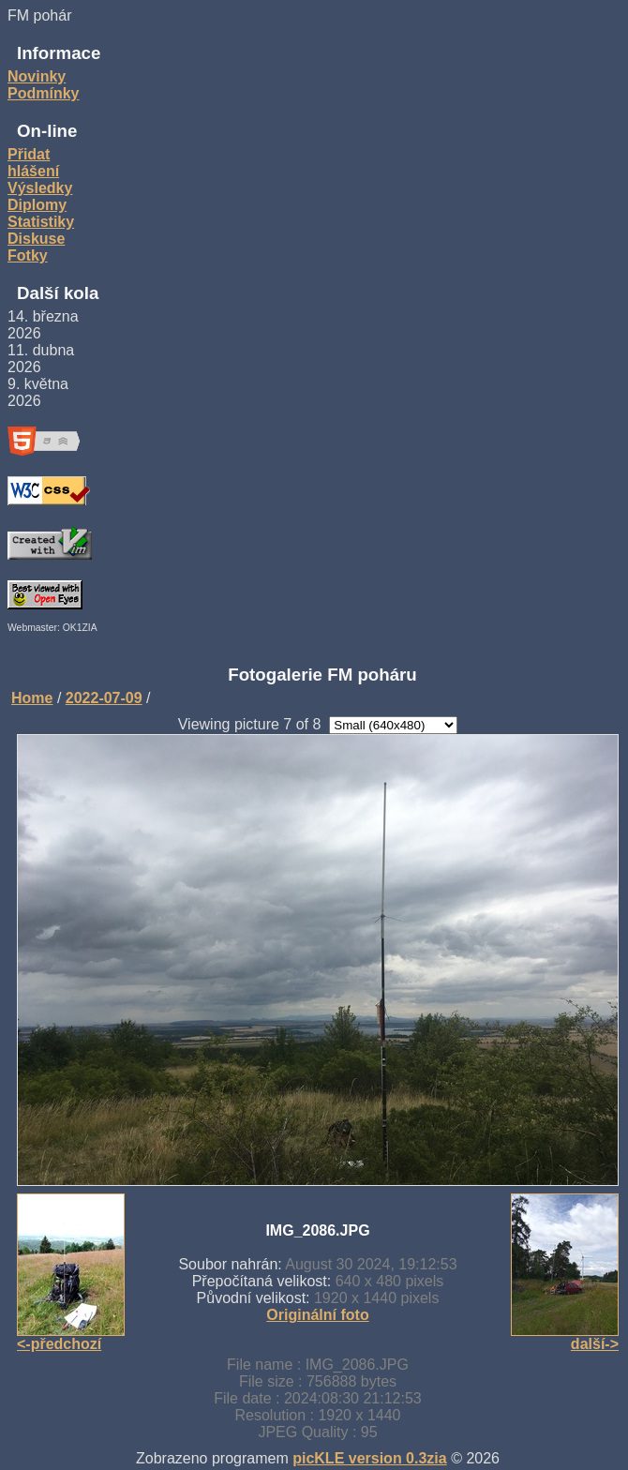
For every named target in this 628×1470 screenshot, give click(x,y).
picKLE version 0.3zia (369, 1458)
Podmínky (43, 93)
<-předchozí (59, 1344)
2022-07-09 (104, 698)
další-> (595, 1344)
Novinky (36, 76)
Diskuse (36, 239)
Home (31, 698)
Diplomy (37, 205)
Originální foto (317, 1315)
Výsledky (39, 188)
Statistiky (40, 222)
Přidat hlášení (33, 162)
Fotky (27, 255)
